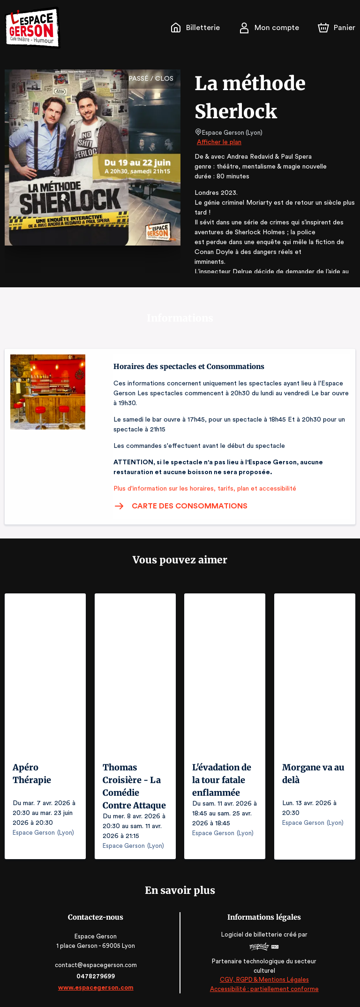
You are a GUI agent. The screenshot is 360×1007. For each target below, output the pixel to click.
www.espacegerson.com (96, 987)
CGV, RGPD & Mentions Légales (263, 979)
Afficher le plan (218, 142)
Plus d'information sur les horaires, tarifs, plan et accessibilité (202, 488)
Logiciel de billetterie (251, 934)
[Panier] (336, 27)
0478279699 (96, 975)
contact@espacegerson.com (96, 964)
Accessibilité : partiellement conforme (263, 988)
